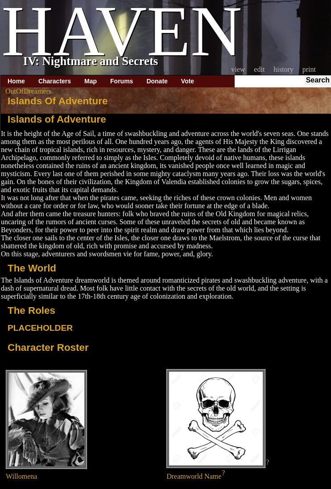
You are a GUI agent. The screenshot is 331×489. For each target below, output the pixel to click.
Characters (54, 81)
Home (16, 81)
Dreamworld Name (193, 476)
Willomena (21, 476)
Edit (259, 69)
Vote (187, 81)
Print (309, 69)
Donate (156, 81)
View (238, 69)
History (283, 69)
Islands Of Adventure (58, 101)
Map (90, 81)
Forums (121, 81)
